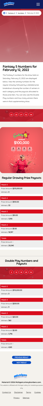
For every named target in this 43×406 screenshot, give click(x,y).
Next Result (22, 362)
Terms (28, 392)
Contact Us (6, 392)
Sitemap (26, 398)
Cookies (37, 392)
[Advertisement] (21, 38)
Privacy (16, 398)
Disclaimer (18, 392)
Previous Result (21, 357)
